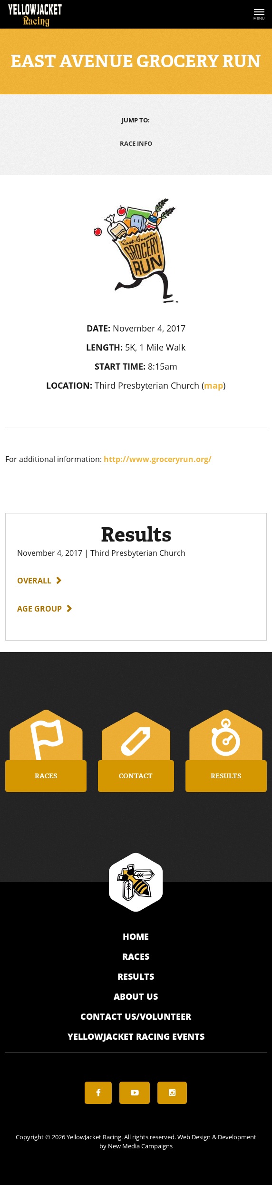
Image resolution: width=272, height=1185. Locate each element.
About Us (136, 996)
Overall (34, 580)
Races (135, 956)
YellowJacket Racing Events (136, 1036)
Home (136, 936)
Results (135, 976)
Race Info (136, 143)
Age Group (39, 608)
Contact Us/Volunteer (135, 1016)
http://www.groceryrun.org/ (158, 459)
